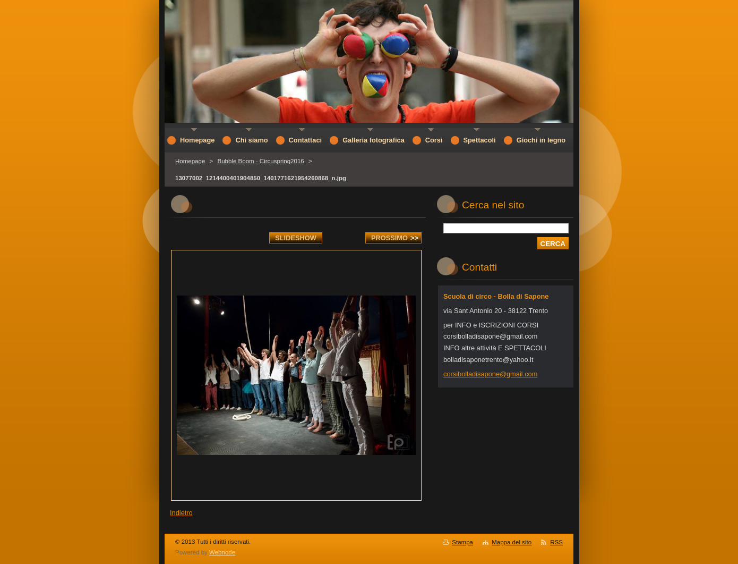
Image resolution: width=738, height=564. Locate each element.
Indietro (181, 513)
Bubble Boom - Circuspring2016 (260, 161)
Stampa (462, 542)
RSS (556, 542)
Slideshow (295, 238)
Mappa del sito (511, 542)
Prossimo (394, 238)
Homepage (190, 161)
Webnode (222, 552)
